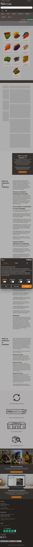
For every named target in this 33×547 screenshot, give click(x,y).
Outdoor (20, 13)
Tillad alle (27, 286)
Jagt (8, 13)
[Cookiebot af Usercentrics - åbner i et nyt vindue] (27, 260)
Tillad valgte (16, 286)
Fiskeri (13, 13)
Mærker (27, 13)
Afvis (6, 286)
